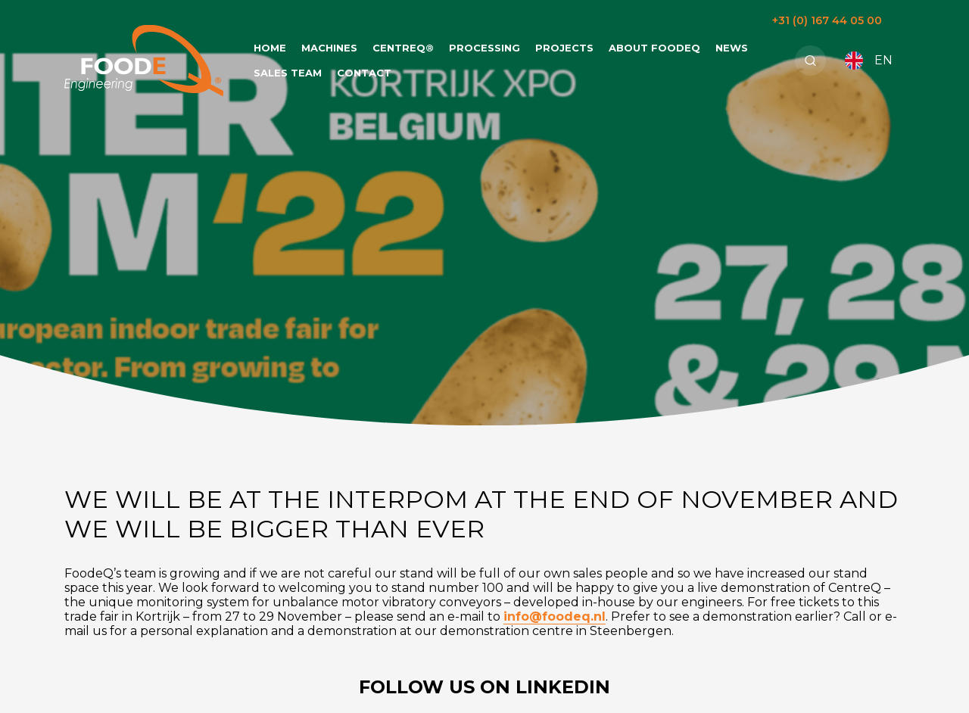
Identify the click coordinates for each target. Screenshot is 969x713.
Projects (564, 48)
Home (270, 48)
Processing (484, 48)
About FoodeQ (654, 48)
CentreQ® (403, 48)
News (731, 48)
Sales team (288, 73)
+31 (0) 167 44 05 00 (827, 20)
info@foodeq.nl (554, 616)
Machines (329, 48)
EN (869, 60)
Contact (364, 73)
